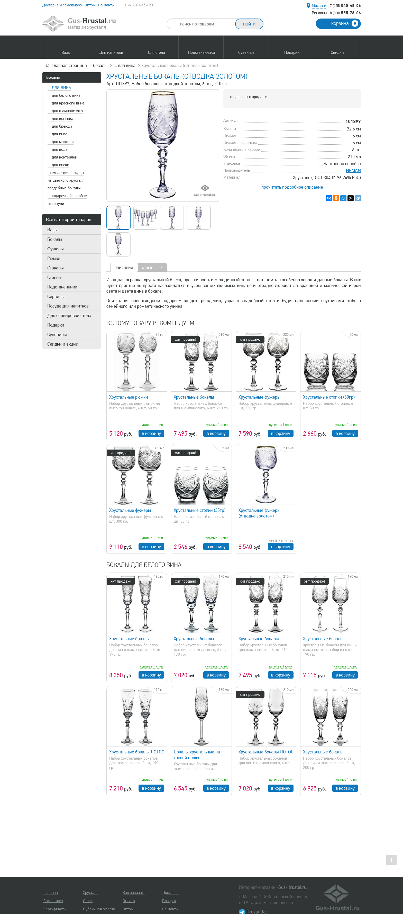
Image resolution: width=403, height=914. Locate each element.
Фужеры (55, 249)
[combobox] (205, 24)
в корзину (151, 433)
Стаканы (55, 268)
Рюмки (53, 258)
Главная (50, 892)
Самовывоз (53, 900)
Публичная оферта (99, 909)
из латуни (56, 203)
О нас (88, 900)
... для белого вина (64, 95)
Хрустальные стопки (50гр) (329, 397)
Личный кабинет (139, 5)
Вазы (52, 230)
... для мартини (61, 141)
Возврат (169, 900)
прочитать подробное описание (292, 187)
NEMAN (353, 170)
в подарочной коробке (67, 195)
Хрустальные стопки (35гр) (199, 510)
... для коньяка (60, 118)
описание (123, 267)
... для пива (57, 134)
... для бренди (60, 126)
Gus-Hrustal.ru (292, 887)
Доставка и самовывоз (62, 5)
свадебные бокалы (64, 188)
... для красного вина (66, 103)
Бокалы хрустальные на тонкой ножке (197, 754)
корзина (344, 23)
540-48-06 (344, 5)
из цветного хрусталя (66, 180)
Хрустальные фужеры (259, 397)
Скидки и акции (62, 344)
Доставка (170, 892)
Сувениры (57, 334)
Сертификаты (54, 909)
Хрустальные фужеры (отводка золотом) (259, 513)
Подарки (55, 325)
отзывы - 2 (152, 267)
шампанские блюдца (66, 172)
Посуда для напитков (68, 306)
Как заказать (134, 892)
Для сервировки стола (69, 315)
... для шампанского (65, 110)
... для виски (58, 165)
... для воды (58, 149)
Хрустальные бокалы (194, 397)
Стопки (54, 277)
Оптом (90, 5)
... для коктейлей (62, 157)
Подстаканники (62, 287)
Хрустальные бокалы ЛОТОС (136, 752)
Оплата (129, 900)
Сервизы (56, 296)
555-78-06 (345, 12)
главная (69, 65)
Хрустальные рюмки (128, 397)
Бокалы (53, 77)
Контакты (106, 5)
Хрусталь (90, 892)
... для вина (59, 87)
